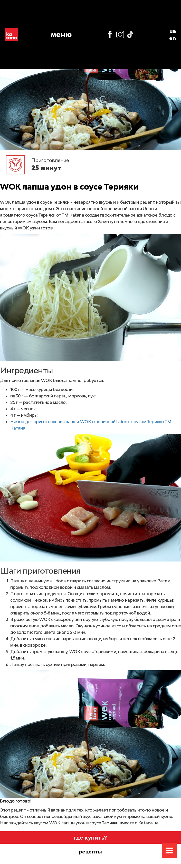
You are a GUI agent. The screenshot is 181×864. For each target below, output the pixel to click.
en (172, 38)
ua (172, 31)
